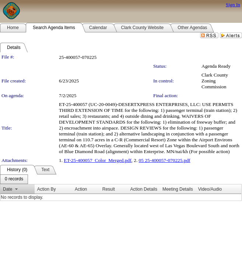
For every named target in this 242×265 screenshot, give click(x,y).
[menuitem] (14, 179)
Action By (46, 189)
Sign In (233, 4)
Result (108, 189)
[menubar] (14, 179)
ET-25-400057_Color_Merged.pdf (97, 160)
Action (81, 189)
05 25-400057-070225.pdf (164, 160)
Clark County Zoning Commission (214, 80)
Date (7, 189)
